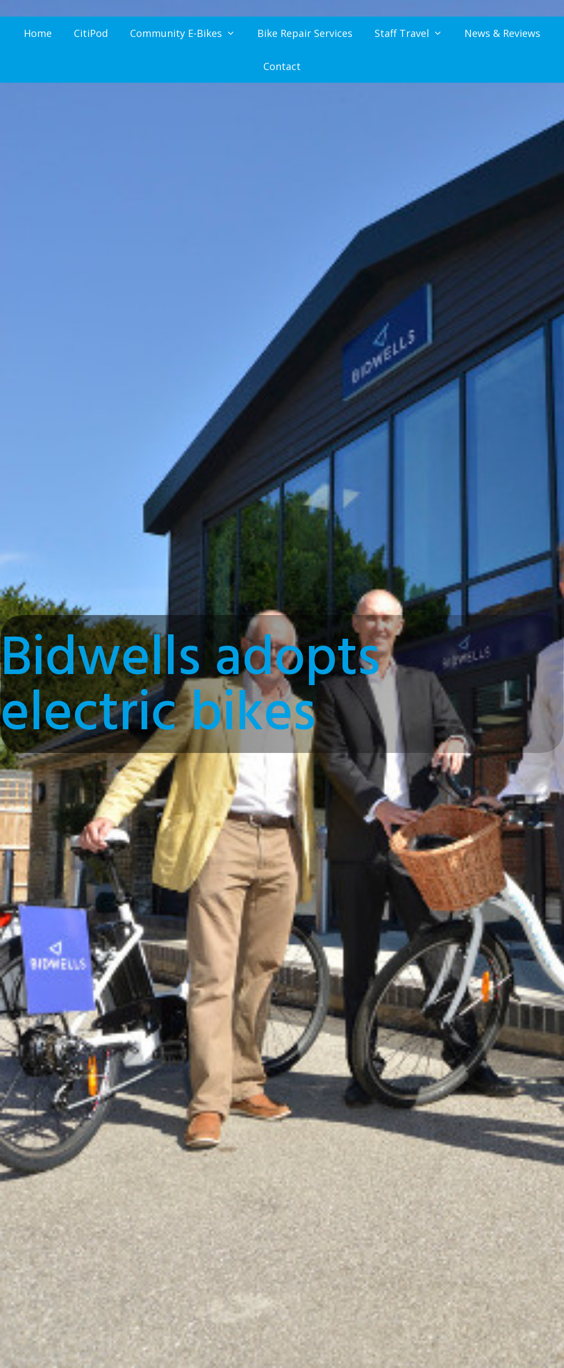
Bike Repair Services (304, 33)
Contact (282, 66)
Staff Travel (414, 33)
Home (38, 33)
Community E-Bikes (188, 33)
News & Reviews (502, 33)
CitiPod (91, 33)
